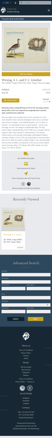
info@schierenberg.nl (26, 418)
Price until (30, 285)
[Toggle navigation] (48, 10)
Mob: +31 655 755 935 (26, 412)
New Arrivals (26, 370)
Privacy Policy (26, 353)
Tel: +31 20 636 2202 (26, 415)
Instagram (26, 398)
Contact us (30, 382)
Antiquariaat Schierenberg (26, 423)
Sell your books (26, 367)
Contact (26, 356)
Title (3, 294)
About (26, 358)
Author (4, 271)
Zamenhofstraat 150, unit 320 (26, 426)
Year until (30, 308)
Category (5, 301)
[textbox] (7, 3)
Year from (5, 308)
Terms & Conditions (26, 350)
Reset (35, 319)
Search (16, 319)
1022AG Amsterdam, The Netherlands (26, 429)
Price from (5, 285)
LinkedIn (26, 403)
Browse (26, 375)
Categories (26, 372)
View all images (26, 74)
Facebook (26, 401)
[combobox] (6, 3)
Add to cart (10, 100)
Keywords (5, 278)
